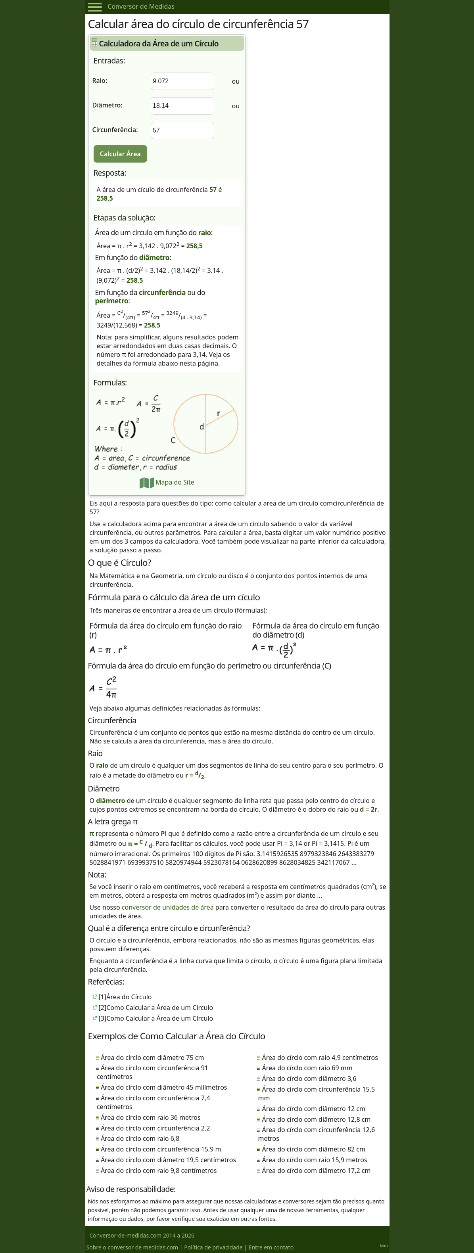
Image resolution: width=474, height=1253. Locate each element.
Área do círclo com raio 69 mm (307, 1067)
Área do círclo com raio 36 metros (151, 1117)
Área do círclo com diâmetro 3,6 (309, 1078)
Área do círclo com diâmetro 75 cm (152, 1057)
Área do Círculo (129, 996)
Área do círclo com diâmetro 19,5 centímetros (168, 1159)
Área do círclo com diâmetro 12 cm (313, 1108)
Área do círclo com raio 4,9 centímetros (320, 1057)
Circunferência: (115, 129)
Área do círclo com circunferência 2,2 (155, 1128)
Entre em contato (271, 1247)
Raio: (99, 80)
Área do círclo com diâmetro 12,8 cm (316, 1119)
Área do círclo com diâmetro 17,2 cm (316, 1170)
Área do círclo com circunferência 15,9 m (161, 1149)
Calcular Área (120, 153)
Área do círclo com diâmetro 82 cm (313, 1149)
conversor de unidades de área (168, 907)
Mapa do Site (167, 482)
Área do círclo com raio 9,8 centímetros (159, 1170)
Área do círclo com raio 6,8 (140, 1138)
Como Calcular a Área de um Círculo (159, 1007)
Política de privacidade (213, 1247)
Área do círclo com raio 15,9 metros (314, 1159)
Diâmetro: (107, 105)
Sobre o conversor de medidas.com (132, 1247)
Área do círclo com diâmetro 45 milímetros (164, 1087)
